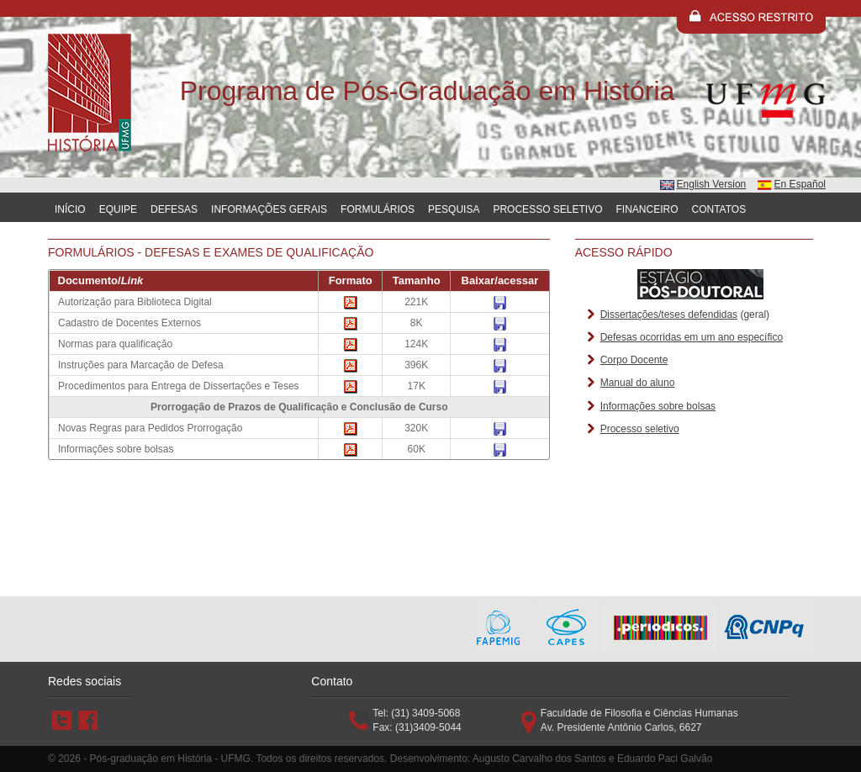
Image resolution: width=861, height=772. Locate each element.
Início (70, 209)
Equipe (118, 209)
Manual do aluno (637, 383)
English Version (712, 184)
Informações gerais (269, 209)
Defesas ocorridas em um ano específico (691, 337)
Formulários (378, 209)
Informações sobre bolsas (658, 406)
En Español (800, 184)
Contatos (719, 209)
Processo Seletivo (547, 209)
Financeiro (647, 209)
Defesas (174, 209)
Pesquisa (453, 209)
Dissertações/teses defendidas (668, 314)
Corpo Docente (634, 360)
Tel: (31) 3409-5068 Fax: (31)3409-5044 (416, 720)
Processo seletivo (639, 429)
